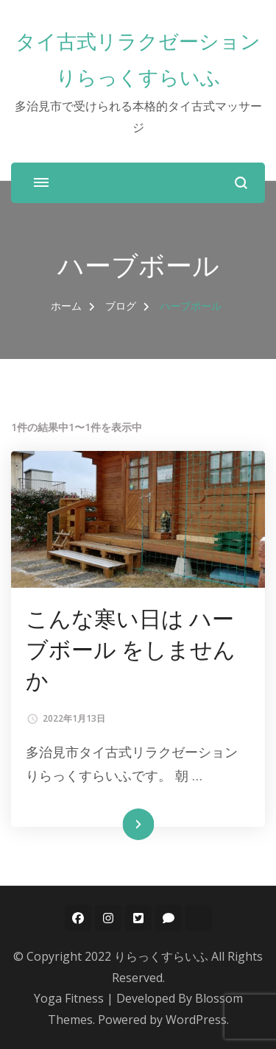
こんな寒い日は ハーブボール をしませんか (131, 648)
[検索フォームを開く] (241, 182)
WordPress (196, 1019)
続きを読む (116, 824)
